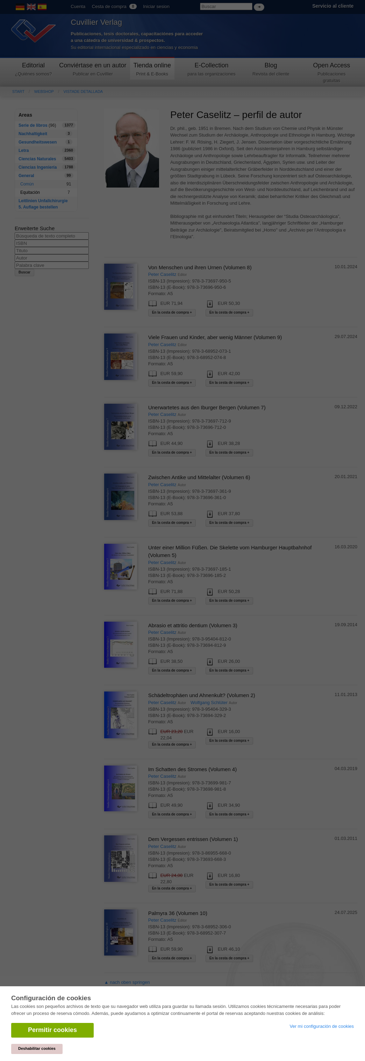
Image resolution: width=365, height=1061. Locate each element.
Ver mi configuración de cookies (321, 1026)
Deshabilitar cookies (37, 1048)
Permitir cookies (52, 1029)
